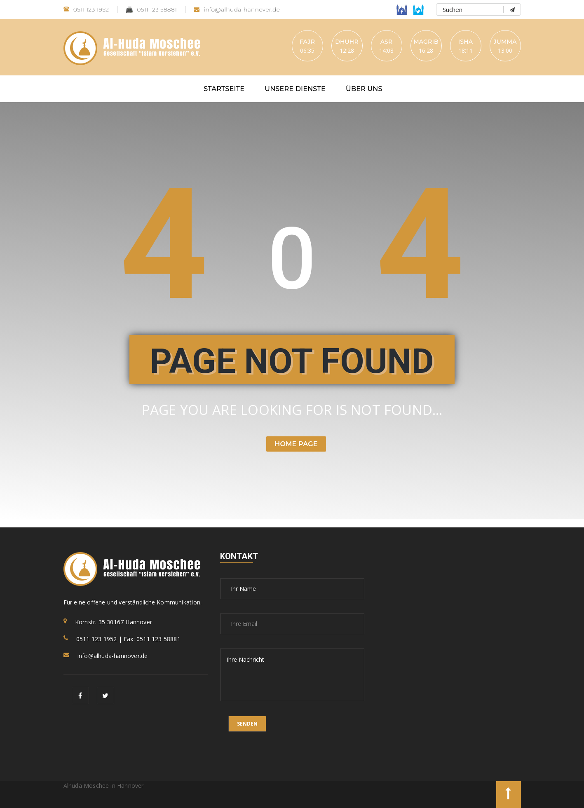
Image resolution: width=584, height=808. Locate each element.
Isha (465, 41)
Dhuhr (347, 41)
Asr (386, 41)
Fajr (307, 41)
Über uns (364, 89)
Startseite (224, 89)
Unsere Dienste (295, 89)
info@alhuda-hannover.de (237, 10)
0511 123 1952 (86, 9)
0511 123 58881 (151, 9)
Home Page (295, 444)
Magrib (426, 41)
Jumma (504, 41)
